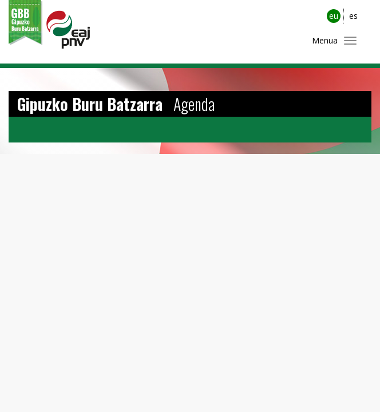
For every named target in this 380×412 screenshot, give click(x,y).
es (353, 15)
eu (333, 15)
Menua (325, 40)
